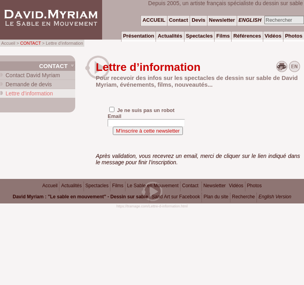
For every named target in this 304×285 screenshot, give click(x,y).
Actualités (71, 185)
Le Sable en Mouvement (153, 185)
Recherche (243, 197)
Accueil (50, 185)
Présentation (138, 36)
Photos (254, 185)
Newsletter (214, 185)
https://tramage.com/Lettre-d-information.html (152, 206)
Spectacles (97, 185)
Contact (53, 66)
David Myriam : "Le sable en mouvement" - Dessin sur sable (80, 197)
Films (118, 185)
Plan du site (215, 197)
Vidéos (236, 185)
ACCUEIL (153, 20)
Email (115, 116)
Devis (198, 20)
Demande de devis (29, 84)
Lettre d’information (29, 93)
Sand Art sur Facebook (176, 197)
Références (247, 36)
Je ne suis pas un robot (142, 110)
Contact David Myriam (33, 75)
